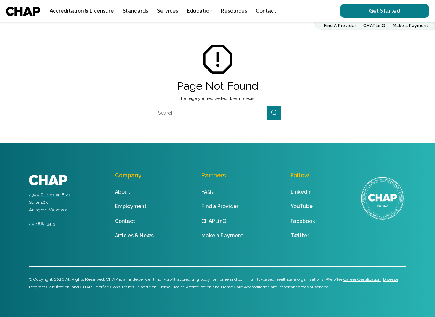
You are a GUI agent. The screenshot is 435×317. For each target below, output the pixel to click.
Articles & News (134, 235)
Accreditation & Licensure (82, 11)
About (122, 192)
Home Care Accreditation (245, 286)
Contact (266, 11)
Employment (130, 206)
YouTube (301, 206)
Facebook (302, 221)
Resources (234, 11)
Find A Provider (340, 25)
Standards (135, 11)
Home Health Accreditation (185, 286)
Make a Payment (410, 25)
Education (199, 11)
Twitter (299, 235)
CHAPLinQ (374, 25)
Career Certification (362, 279)
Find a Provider (219, 206)
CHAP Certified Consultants (107, 286)
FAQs (207, 192)
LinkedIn (300, 192)
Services (167, 11)
